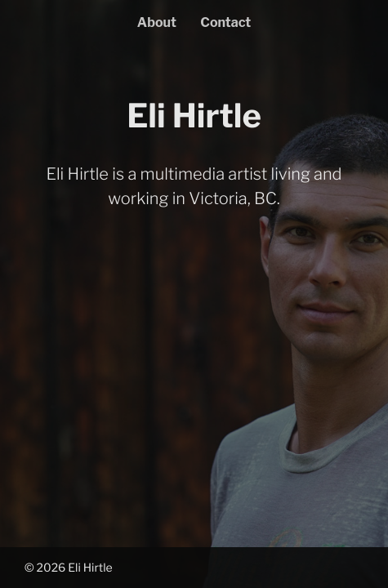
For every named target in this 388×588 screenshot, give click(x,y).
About (156, 22)
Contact (225, 22)
